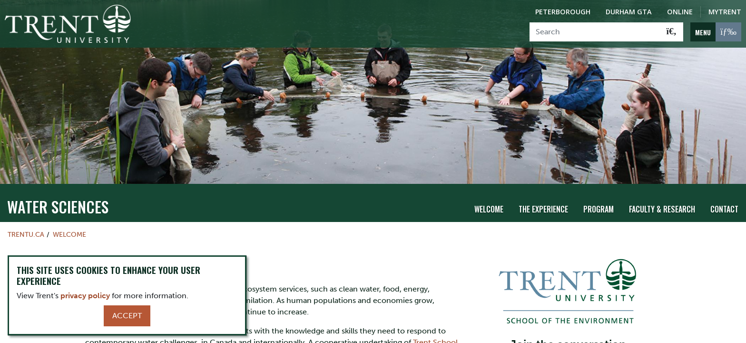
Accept (127, 315)
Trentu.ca (26, 226)
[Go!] (671, 31)
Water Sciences (57, 198)
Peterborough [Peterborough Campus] (562, 11)
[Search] (595, 31)
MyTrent (724, 11)
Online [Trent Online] (680, 11)
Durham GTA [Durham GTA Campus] (629, 11)
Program (598, 200)
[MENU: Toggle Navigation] (715, 31)
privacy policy (85, 295)
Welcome (488, 200)
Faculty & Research (662, 200)
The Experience (543, 200)
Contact (724, 200)
